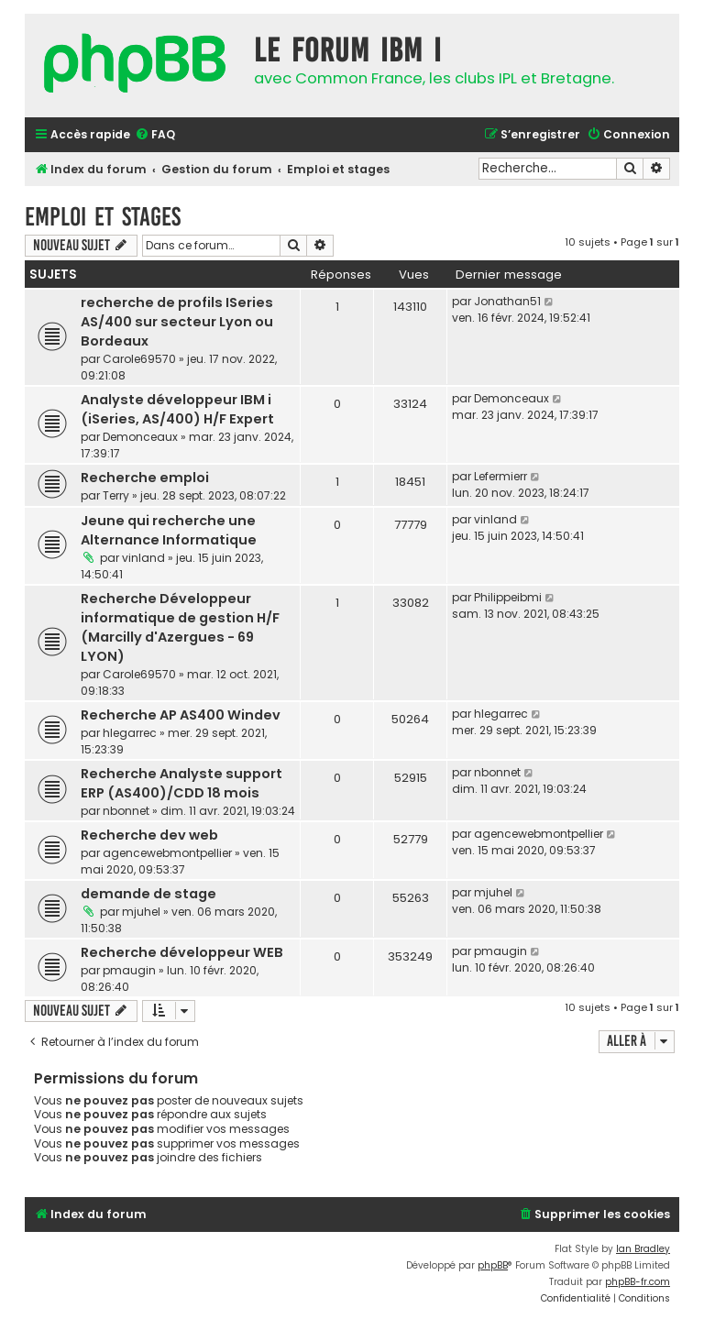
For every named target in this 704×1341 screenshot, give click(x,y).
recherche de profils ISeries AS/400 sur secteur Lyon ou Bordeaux (177, 321)
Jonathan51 (507, 301)
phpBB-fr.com (637, 1282)
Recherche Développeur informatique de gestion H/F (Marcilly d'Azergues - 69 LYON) (180, 627)
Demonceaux (140, 437)
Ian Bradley (643, 1249)
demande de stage (148, 894)
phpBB (493, 1265)
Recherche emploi (145, 477)
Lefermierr (500, 476)
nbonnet (126, 811)
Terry (116, 495)
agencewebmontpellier (167, 853)
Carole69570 (139, 359)
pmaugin (129, 970)
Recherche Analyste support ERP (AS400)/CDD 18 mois (181, 783)
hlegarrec (130, 733)
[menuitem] (155, 135)
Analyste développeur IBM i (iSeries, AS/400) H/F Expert (177, 409)
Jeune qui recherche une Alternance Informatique (169, 530)
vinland (143, 558)
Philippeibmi (508, 597)
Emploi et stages (103, 217)
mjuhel (141, 911)
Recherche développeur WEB (182, 952)
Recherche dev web (149, 835)
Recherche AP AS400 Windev (180, 715)
